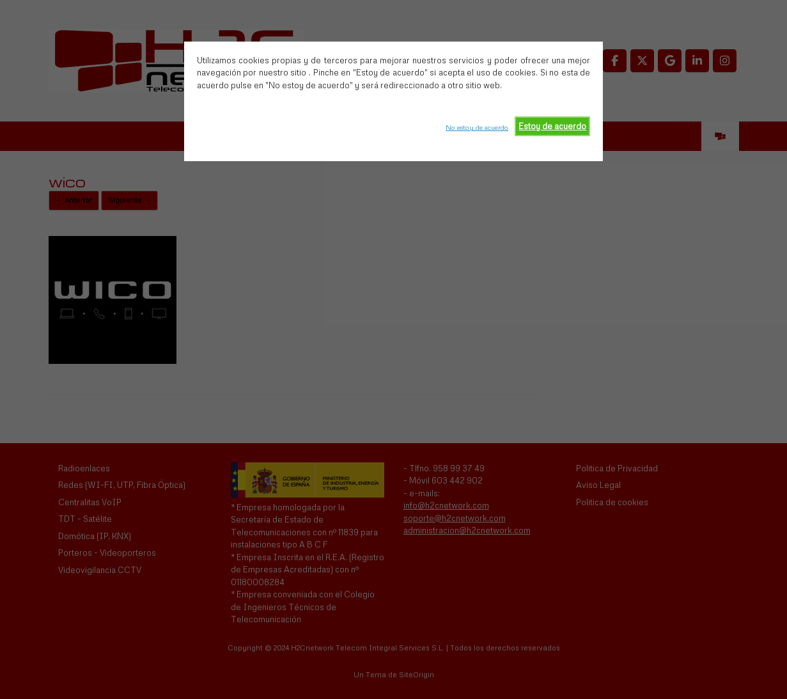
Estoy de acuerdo (552, 126)
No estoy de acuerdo (477, 127)
